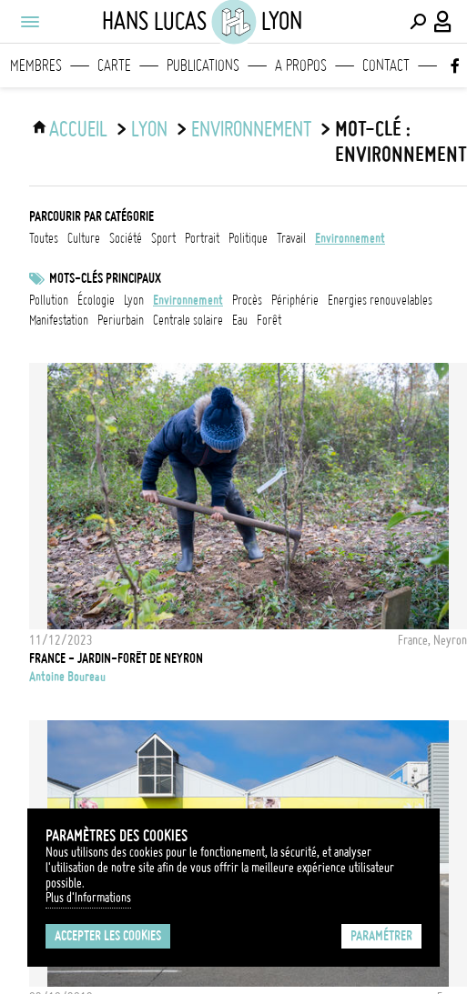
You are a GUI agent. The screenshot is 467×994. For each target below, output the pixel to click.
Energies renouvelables (380, 300)
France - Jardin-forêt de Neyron (116, 658)
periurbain (120, 320)
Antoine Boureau (67, 676)
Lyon (149, 129)
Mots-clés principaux (105, 278)
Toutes (43, 238)
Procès (247, 300)
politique (248, 238)
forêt (269, 320)
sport (163, 238)
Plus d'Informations (88, 897)
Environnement (188, 300)
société (125, 238)
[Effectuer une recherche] (418, 22)
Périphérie (295, 300)
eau (240, 320)
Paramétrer (381, 936)
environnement (251, 129)
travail (291, 238)
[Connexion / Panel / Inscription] (443, 22)
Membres (36, 65)
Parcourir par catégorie (91, 216)
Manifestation (58, 320)
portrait (202, 238)
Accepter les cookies (108, 936)
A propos (301, 65)
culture (83, 238)
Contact (386, 65)
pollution (48, 300)
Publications (203, 65)
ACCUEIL (78, 129)
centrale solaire (188, 320)
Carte (114, 65)
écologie (96, 300)
